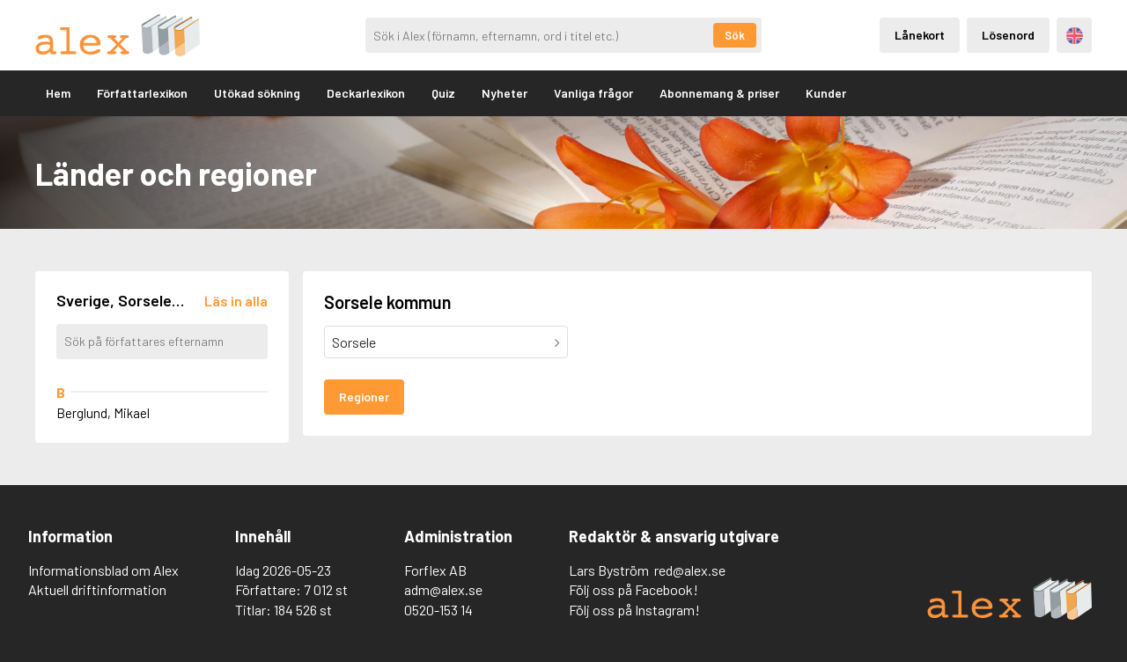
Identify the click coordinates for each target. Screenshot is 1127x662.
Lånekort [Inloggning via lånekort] (920, 34)
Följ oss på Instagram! (634, 609)
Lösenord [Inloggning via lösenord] (1008, 34)
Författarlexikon (142, 92)
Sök (735, 35)
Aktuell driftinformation (97, 589)
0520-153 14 (438, 609)
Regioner (364, 396)
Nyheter (504, 92)
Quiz (443, 92)
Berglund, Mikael (103, 413)
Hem (58, 92)
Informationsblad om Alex (103, 570)
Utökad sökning (257, 92)
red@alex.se (690, 570)
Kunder (826, 92)
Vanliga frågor (593, 92)
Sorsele (354, 342)
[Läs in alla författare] (236, 300)
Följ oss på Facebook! (633, 589)
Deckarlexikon (366, 92)
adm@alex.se (443, 589)
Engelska (1074, 35)
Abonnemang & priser (719, 92)
